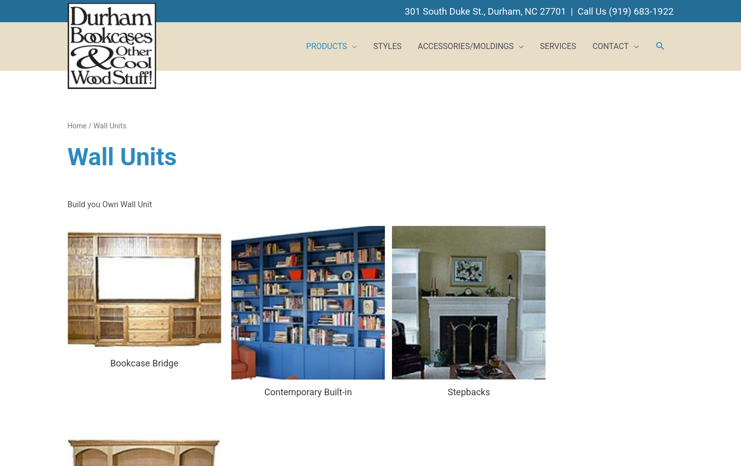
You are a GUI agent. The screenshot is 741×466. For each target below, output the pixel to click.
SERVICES (558, 45)
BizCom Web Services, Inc (485, 444)
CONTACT (610, 45)
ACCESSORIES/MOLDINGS (466, 45)
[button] (660, 45)
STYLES (387, 45)
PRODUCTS (326, 45)
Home (78, 124)
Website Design (361, 444)
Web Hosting (413, 444)
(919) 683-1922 (640, 10)
